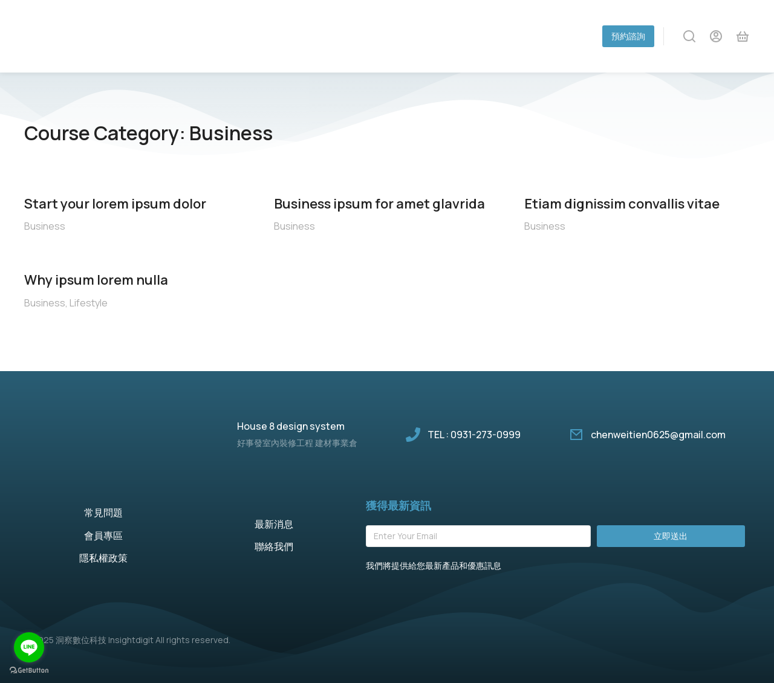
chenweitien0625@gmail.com (658, 434)
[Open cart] (742, 36)
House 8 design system (291, 426)
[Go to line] (29, 647)
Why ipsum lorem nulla (96, 280)
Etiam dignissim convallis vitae (622, 204)
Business (44, 226)
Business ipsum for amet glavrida (379, 204)
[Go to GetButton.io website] (29, 671)
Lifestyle (89, 302)
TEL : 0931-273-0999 (474, 434)
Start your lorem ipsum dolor (115, 204)
